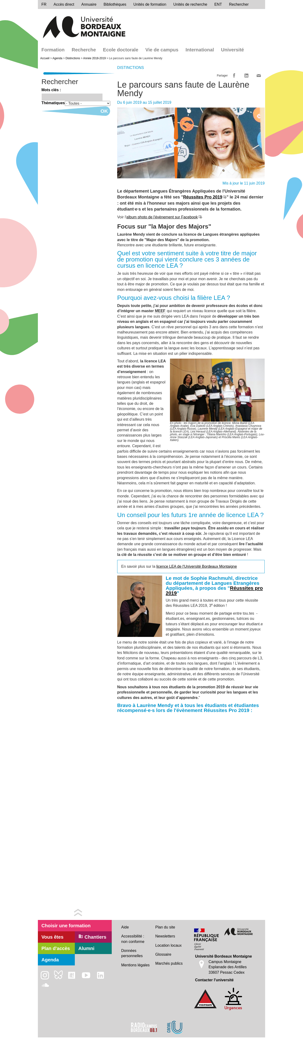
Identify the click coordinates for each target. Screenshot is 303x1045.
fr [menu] (43, 4)
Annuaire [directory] (88, 4)
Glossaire (163, 954)
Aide (125, 927)
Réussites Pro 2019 (202, 197)
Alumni (86, 948)
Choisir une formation (66, 925)
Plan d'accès (55, 948)
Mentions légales (135, 965)
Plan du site (165, 927)
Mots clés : (51, 90)
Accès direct (63, 4)
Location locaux (168, 945)
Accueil (44, 58)
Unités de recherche (190, 4)
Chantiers (92, 937)
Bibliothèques (115, 4)
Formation (53, 49)
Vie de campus (161, 49)
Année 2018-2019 (94, 58)
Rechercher (239, 4)
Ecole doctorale (120, 49)
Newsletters (165, 936)
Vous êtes (52, 937)
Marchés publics (169, 963)
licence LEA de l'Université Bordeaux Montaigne (196, 566)
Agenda (57, 58)
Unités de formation (150, 4)
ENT (218, 4)
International (200, 49)
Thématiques (53, 103)
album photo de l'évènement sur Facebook (162, 217)
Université (232, 49)
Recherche (84, 49)
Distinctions (73, 58)
